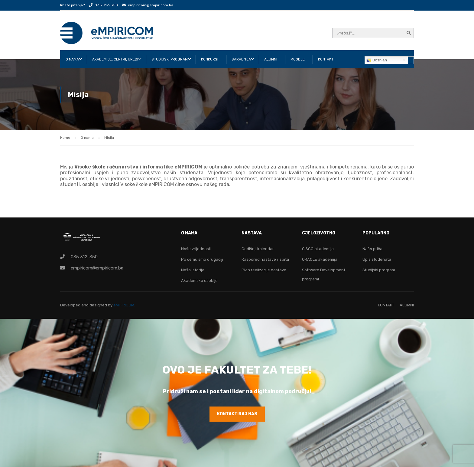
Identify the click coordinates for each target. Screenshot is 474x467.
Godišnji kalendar (258, 249)
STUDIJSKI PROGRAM (169, 59)
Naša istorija (192, 270)
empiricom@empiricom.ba (150, 5)
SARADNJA (241, 59)
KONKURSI (209, 59)
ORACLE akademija (319, 259)
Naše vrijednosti (196, 249)
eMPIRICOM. (124, 305)
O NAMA (72, 59)
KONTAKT (325, 59)
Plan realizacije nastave (264, 270)
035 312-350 (106, 5)
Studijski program (378, 270)
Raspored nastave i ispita (265, 259)
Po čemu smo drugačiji (202, 259)
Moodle (298, 59)
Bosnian (376, 60)
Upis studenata (376, 259)
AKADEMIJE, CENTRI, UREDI (115, 59)
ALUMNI (270, 59)
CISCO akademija (318, 249)
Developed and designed (84, 305)
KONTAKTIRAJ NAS (237, 413)
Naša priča (372, 249)
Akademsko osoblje (199, 280)
